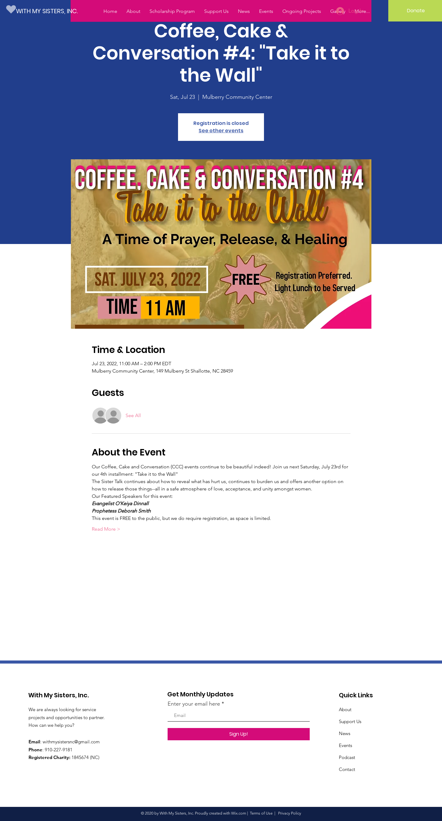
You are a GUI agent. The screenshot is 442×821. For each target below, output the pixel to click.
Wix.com (238, 813)
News (344, 733)
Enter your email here (194, 704)
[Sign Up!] (239, 734)
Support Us (350, 721)
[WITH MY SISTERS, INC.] (51, 10)
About (345, 709)
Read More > (106, 529)
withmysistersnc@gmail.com (71, 742)
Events (345, 745)
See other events (221, 130)
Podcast (347, 757)
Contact (347, 769)
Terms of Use (261, 813)
